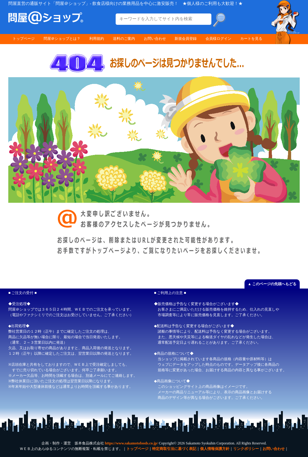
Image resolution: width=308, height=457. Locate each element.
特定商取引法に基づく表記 (174, 449)
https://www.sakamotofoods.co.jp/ (131, 443)
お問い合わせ (155, 38)
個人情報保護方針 (214, 449)
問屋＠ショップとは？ (62, 38)
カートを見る (251, 38)
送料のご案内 (124, 38)
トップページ (24, 38)
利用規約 (96, 38)
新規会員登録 (186, 38)
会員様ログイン (218, 38)
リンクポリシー (246, 449)
